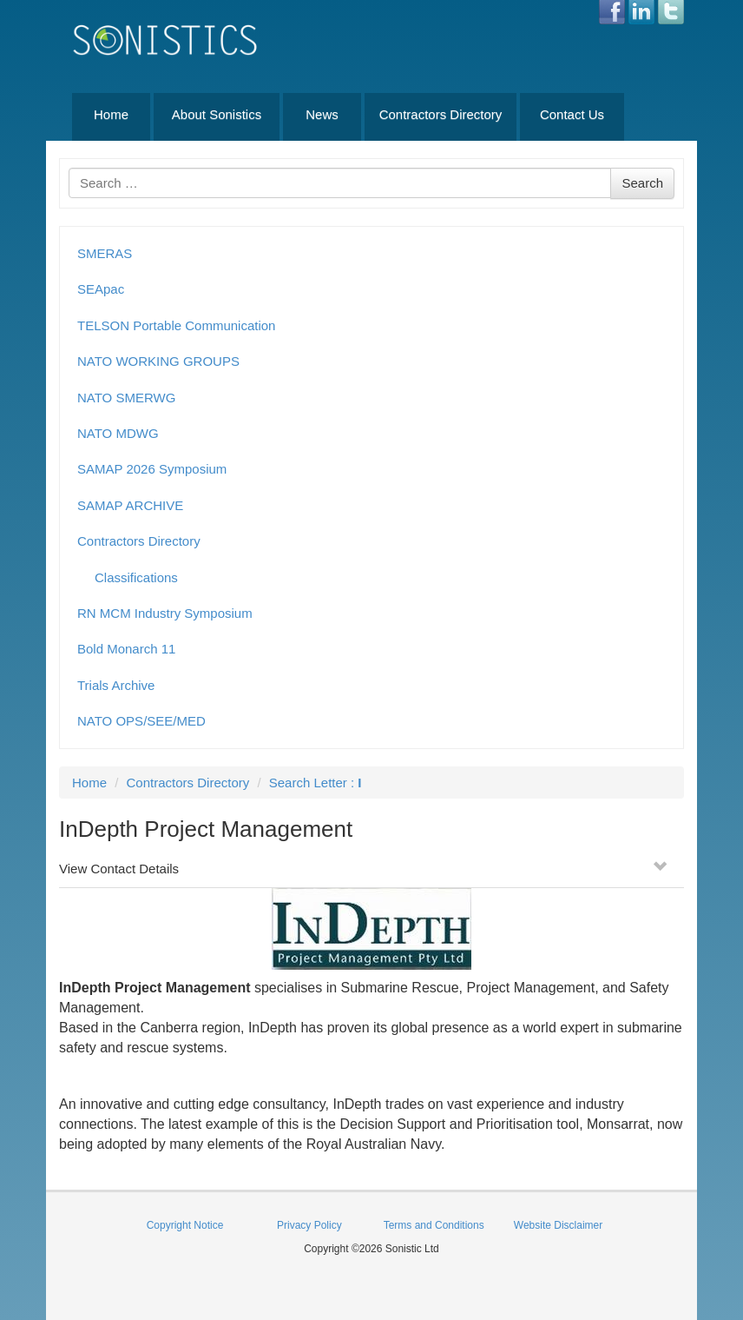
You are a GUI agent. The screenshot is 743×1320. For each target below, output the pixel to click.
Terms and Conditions (434, 1225)
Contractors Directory (441, 114)
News (322, 114)
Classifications (136, 577)
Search (642, 183)
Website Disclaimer (558, 1225)
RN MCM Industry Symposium (165, 613)
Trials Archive (116, 685)
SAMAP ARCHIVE (130, 505)
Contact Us (572, 114)
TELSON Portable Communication (176, 325)
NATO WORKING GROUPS (158, 361)
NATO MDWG (118, 433)
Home (111, 114)
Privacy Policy (309, 1225)
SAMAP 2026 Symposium (152, 468)
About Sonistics (216, 114)
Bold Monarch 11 (126, 648)
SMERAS (104, 253)
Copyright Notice (185, 1225)
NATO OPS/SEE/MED (141, 720)
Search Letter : (315, 782)
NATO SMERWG (126, 397)
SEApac (100, 289)
